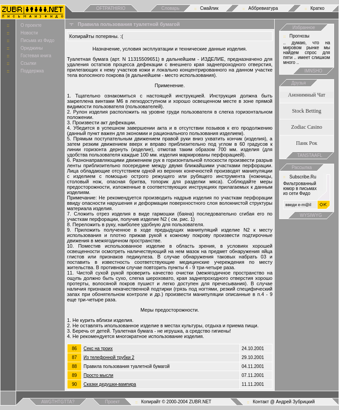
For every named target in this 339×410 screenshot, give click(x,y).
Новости (29, 32)
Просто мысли (98, 375)
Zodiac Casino (306, 127)
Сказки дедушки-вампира (110, 384)
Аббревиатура (263, 8)
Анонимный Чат (307, 95)
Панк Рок (306, 143)
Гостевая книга (36, 55)
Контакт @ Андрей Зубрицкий (284, 401)
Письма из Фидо (37, 40)
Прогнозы (299, 36)
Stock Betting (307, 111)
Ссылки (28, 63)
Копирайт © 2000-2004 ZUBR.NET (176, 401)
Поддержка (32, 70)
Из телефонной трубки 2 (109, 357)
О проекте (31, 25)
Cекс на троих (98, 348)
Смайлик (209, 8)
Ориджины (32, 48)
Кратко (317, 8)
